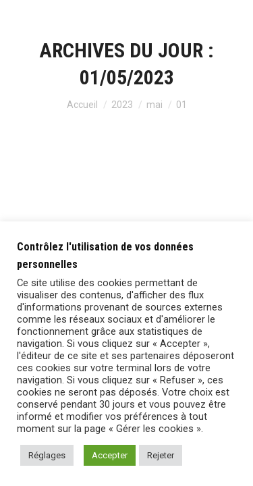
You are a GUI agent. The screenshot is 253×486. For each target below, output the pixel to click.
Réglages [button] (46, 455)
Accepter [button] (110, 455)
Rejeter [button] (160, 455)
